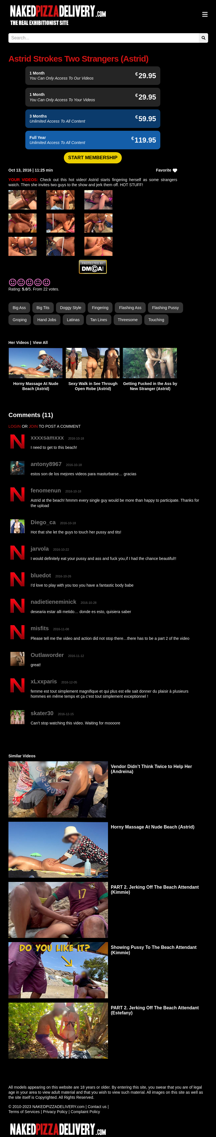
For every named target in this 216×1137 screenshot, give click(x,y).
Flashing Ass (130, 307)
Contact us (97, 1106)
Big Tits (43, 307)
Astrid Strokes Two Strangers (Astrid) (78, 58)
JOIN (33, 426)
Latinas (73, 320)
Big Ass (19, 307)
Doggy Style (70, 307)
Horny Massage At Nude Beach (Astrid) (152, 827)
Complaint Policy (85, 1111)
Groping (20, 320)
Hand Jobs (46, 320)
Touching (156, 320)
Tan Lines (98, 320)
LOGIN (14, 426)
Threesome (128, 320)
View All (40, 342)
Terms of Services (24, 1111)
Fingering (100, 307)
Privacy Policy (55, 1111)
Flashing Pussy (165, 307)
